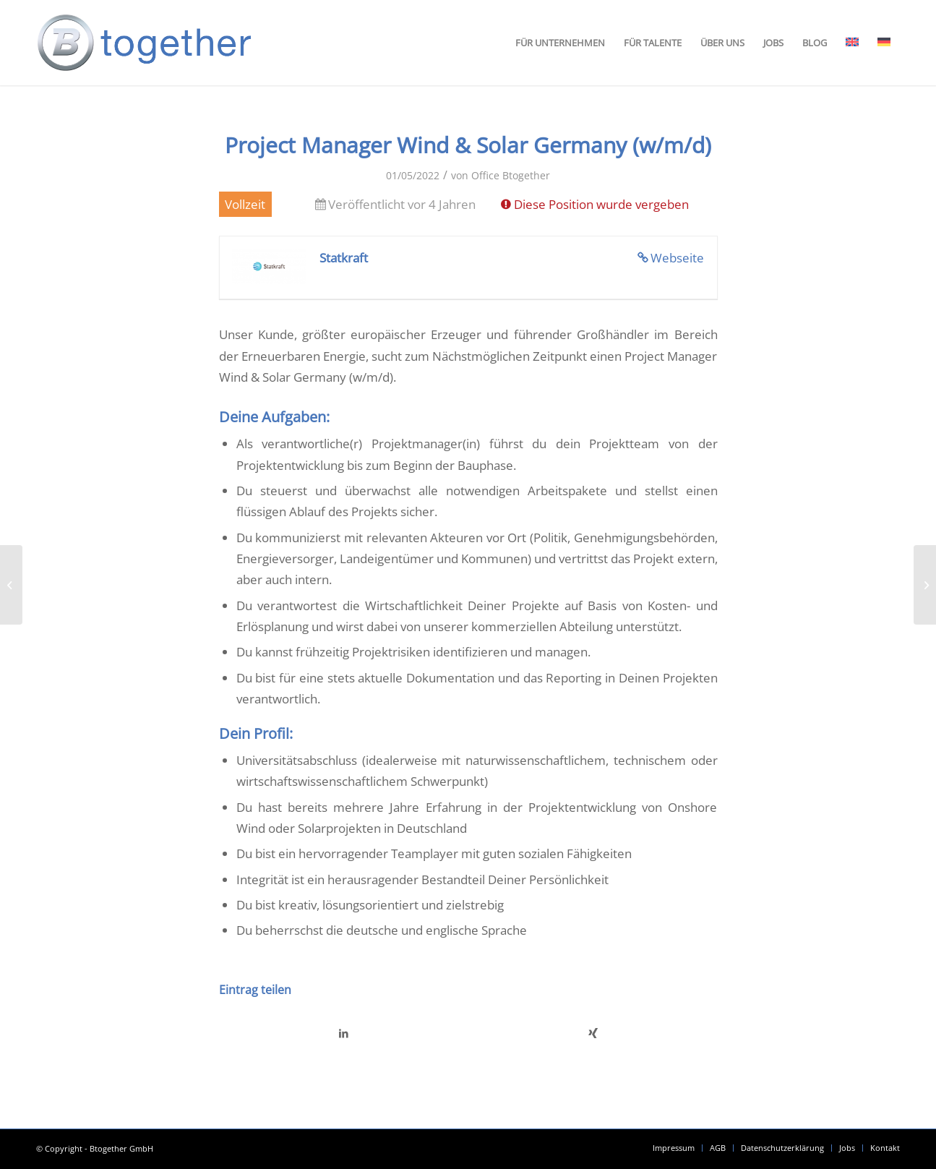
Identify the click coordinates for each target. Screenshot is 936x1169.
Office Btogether (510, 175)
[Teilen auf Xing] (593, 1033)
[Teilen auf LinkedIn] (344, 1033)
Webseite (677, 257)
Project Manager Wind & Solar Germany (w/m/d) (468, 145)
